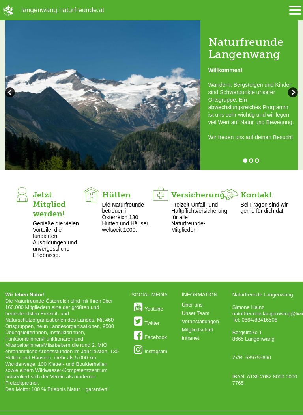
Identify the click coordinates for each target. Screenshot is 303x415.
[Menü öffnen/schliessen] (295, 10)
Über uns (192, 305)
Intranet (190, 338)
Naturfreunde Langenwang (246, 48)
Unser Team (195, 313)
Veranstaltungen (200, 321)
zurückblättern (292, 93)
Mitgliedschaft (197, 330)
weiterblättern (11, 93)
